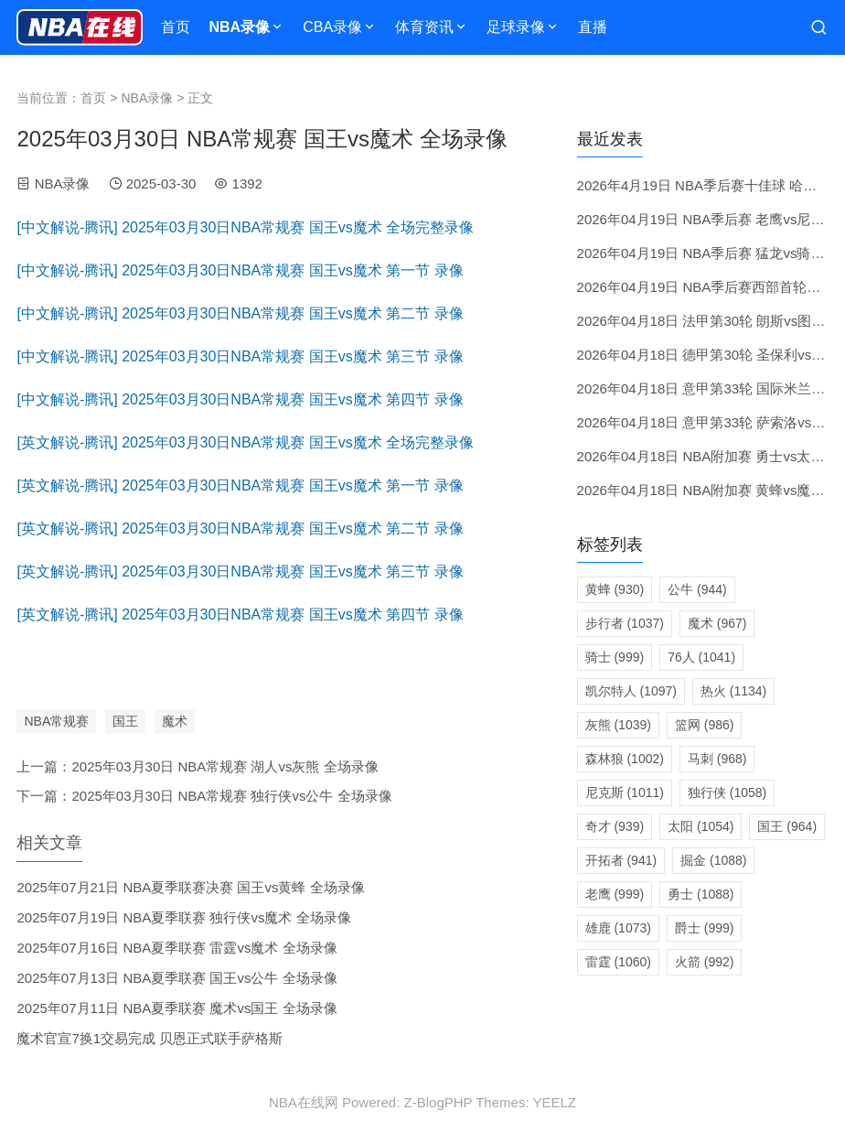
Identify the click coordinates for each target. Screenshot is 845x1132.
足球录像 (516, 27)
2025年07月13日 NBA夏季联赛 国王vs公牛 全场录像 (176, 978)
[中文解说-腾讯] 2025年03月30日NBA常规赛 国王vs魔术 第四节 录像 (239, 399)
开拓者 (621, 860)
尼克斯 (624, 792)
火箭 (704, 961)
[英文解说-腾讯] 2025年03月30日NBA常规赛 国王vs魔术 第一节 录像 (239, 485)
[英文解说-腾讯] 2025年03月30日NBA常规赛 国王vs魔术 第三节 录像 (239, 571)
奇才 (615, 826)
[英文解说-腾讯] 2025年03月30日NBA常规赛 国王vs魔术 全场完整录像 (245, 442)
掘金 (713, 860)
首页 (175, 27)
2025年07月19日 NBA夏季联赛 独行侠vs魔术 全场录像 (183, 917)
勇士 (700, 894)
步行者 (624, 623)
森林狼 (624, 758)
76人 (701, 657)
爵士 (704, 928)
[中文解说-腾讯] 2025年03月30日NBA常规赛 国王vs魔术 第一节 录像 (239, 270)
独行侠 (727, 792)
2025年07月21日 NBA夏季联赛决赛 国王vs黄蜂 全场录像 (190, 887)
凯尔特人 (631, 691)
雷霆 (618, 961)
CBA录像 (332, 27)
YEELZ (554, 1102)
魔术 (174, 721)
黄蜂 (615, 589)
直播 (592, 27)
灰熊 (618, 724)
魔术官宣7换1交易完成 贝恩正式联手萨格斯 (149, 1038)
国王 (125, 721)
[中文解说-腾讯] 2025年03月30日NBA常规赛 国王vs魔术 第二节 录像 (239, 313)
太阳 (700, 826)
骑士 (615, 657)
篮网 (704, 724)
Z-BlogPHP (438, 1102)
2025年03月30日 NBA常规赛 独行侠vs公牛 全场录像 (231, 795)
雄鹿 (618, 928)
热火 (733, 691)
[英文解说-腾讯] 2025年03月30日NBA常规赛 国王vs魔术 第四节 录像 (239, 614)
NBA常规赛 (56, 721)
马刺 (717, 758)
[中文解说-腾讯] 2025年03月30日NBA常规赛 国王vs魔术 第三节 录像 (239, 356)
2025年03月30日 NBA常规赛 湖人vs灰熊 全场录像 (224, 766)
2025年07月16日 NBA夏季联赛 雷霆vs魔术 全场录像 (176, 947)
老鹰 (615, 894)
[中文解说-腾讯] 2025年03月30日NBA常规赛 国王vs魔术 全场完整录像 (245, 227)
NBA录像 (239, 27)
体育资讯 (424, 27)
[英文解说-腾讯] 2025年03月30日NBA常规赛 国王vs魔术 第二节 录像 (239, 528)
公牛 (697, 589)
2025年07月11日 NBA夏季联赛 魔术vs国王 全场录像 (176, 1008)
